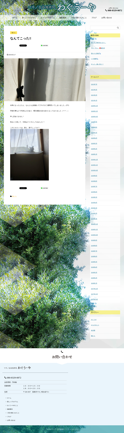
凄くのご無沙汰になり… (98, 42)
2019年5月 (94, 197)
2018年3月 (94, 272)
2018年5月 (94, 262)
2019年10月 (94, 170)
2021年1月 (94, 100)
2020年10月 (94, 116)
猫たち (14, 196)
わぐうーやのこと (48, 18)
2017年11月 (94, 294)
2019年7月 (94, 186)
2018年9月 (94, 240)
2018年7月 (94, 251)
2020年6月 (94, 127)
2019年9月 (94, 176)
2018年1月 (94, 283)
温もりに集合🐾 (96, 53)
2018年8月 (94, 245)
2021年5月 (94, 89)
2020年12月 (94, 106)
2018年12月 (94, 224)
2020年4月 (94, 138)
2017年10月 (94, 299)
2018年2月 (94, 278)
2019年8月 (94, 181)
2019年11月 (94, 165)
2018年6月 (94, 256)
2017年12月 (94, 289)
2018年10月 (94, 235)
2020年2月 (94, 149)
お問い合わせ (106, 18)
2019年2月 (94, 213)
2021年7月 (94, 84)
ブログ (94, 18)
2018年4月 (94, 267)
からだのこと (95, 325)
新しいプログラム (29, 18)
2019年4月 (94, 202)
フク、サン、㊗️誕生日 (98, 48)
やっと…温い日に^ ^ (97, 64)
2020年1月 (94, 154)
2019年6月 (94, 192)
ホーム (14, 18)
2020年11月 (94, 111)
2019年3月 (94, 208)
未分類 (93, 330)
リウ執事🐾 (94, 59)
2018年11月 (94, 229)
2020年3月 (94, 143)
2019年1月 (94, 219)
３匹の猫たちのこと (79, 18)
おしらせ (93, 319)
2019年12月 (94, 159)
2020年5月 (94, 132)
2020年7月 (94, 122)
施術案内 (62, 18)
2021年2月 (94, 95)
